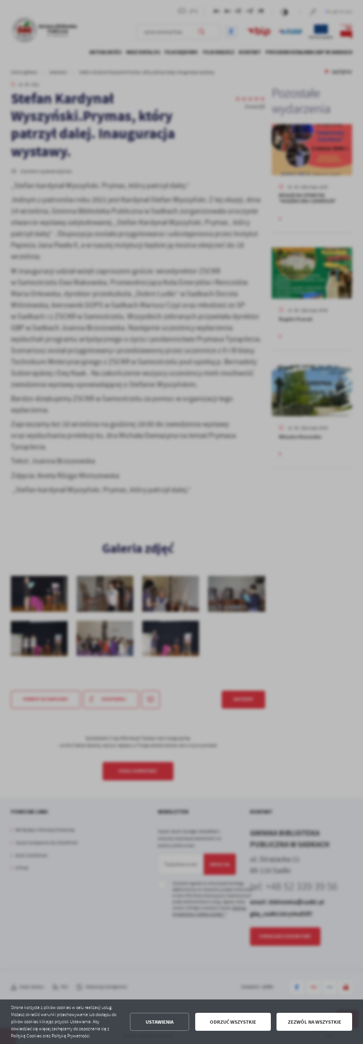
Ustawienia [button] (159, 1022)
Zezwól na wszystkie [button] (314, 1022)
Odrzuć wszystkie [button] (233, 1022)
